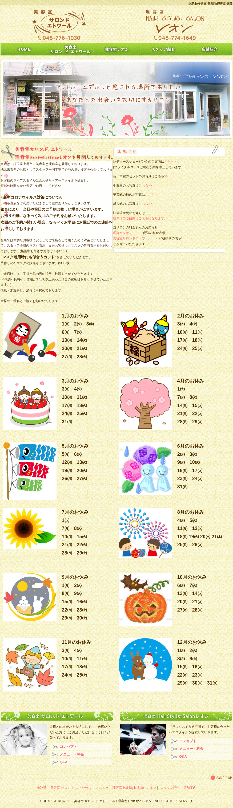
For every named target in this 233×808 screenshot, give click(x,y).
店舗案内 (189, 788)
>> (166, 176)
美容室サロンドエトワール (132, 238)
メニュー (102, 788)
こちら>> (171, 161)
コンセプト (68, 747)
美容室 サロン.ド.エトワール (70, 788)
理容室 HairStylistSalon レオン (134, 788)
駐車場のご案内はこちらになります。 (140, 218)
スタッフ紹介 (169, 788)
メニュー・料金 (72, 754)
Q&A (63, 762)
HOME (41, 788)
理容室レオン (122, 233)
